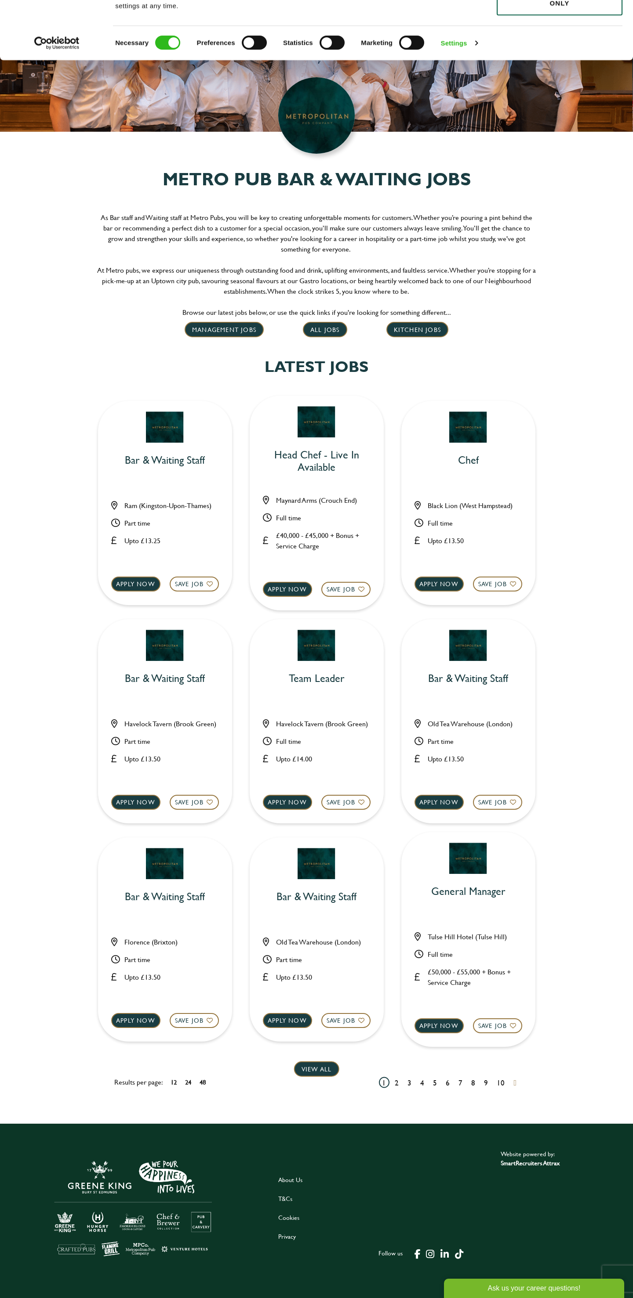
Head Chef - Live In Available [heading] (316, 461)
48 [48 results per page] (203, 1082)
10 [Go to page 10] (501, 1082)
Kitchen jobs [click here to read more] (417, 329)
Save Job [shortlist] (189, 583)
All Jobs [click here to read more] (325, 329)
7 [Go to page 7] (460, 1082)
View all (317, 1069)
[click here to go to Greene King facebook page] (418, 1253)
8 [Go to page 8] (473, 1082)
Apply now (135, 583)
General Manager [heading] (468, 891)
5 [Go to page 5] (435, 1082)
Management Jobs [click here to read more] (224, 329)
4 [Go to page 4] (422, 1082)
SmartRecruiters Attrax (530, 1163)
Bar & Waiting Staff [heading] (165, 460)
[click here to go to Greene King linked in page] (444, 1253)
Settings (454, 101)
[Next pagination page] (515, 1083)
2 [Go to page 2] (397, 1082)
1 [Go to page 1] (384, 1082)
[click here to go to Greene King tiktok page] (459, 1253)
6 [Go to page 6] (448, 1082)
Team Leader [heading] (317, 678)
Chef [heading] (468, 460)
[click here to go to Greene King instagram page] (430, 1253)
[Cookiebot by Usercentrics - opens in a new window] (56, 101)
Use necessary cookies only (559, 56)
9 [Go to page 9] (486, 1082)
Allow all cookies (559, 22)
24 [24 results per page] (188, 1082)
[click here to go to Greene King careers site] (133, 1207)
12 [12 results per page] (174, 1082)
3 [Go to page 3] (409, 1082)
